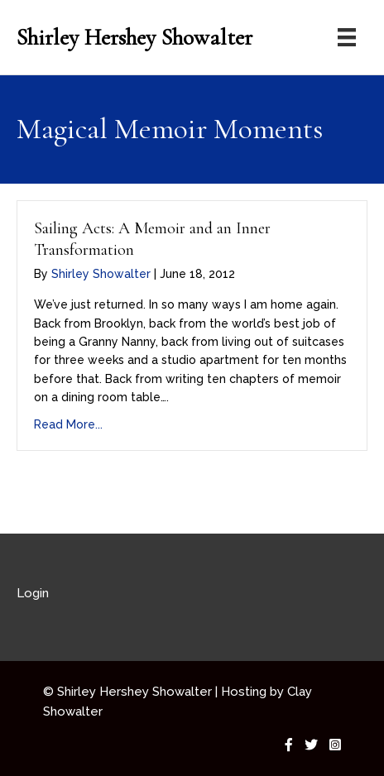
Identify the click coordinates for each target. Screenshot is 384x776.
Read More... (68, 424)
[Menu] (346, 37)
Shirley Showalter (101, 273)
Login (33, 593)
